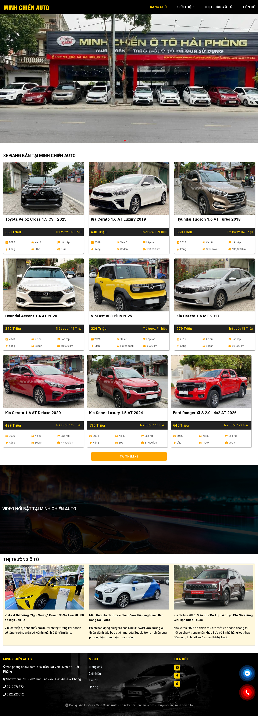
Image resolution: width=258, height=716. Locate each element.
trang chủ (157, 7)
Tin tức (93, 680)
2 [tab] (129, 141)
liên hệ (249, 7)
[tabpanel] (129, 73)
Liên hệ (93, 687)
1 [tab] (125, 141)
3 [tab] (133, 141)
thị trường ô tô (218, 7)
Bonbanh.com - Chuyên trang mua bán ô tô (164, 705)
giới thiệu (185, 7)
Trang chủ (95, 667)
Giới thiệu (95, 673)
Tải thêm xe (129, 456)
